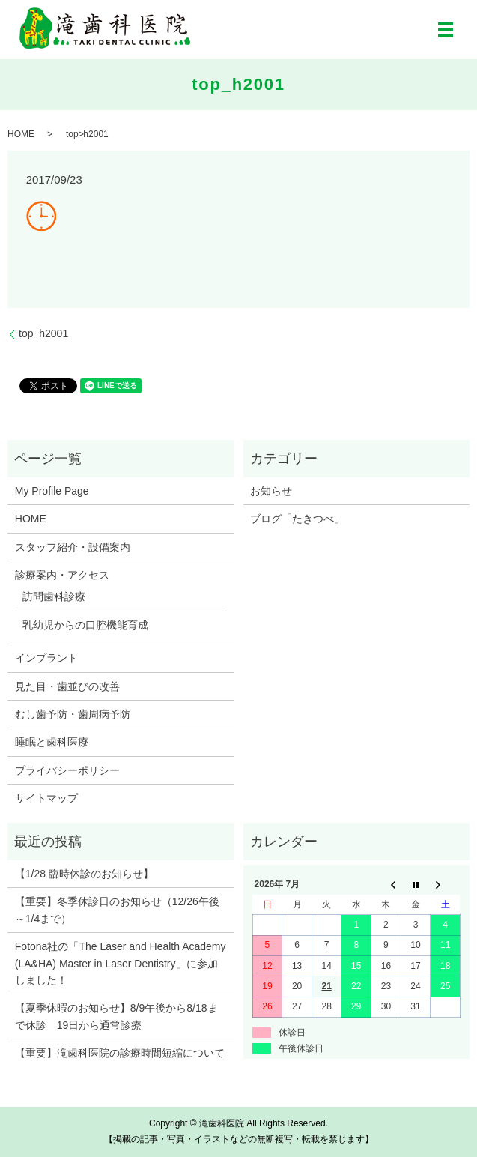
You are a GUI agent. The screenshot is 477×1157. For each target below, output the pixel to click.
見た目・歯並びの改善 (67, 686)
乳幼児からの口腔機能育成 (85, 625)
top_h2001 (43, 333)
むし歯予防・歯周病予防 (72, 714)
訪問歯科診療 (53, 596)
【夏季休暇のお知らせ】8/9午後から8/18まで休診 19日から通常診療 (116, 1016)
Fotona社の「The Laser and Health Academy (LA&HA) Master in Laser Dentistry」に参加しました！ (120, 963)
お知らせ (271, 491)
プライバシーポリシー (67, 770)
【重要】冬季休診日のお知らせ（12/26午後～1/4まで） (117, 909)
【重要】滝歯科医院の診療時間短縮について (120, 1053)
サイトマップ (46, 798)
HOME (20, 134)
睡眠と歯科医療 (51, 742)
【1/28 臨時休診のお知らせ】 (84, 874)
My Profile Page (52, 491)
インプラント (46, 658)
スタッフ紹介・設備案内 (72, 547)
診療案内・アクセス (62, 575)
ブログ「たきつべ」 (297, 519)
